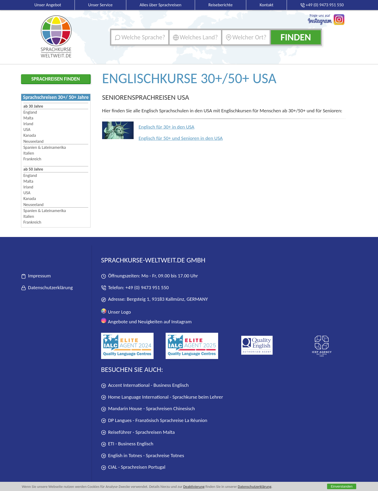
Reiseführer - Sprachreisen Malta (138, 432)
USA (26, 129)
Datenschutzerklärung (254, 486)
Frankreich (32, 158)
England (30, 112)
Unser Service (100, 5)
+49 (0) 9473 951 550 (147, 287)
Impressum (36, 276)
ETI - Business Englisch (127, 444)
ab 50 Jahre (33, 169)
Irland (28, 123)
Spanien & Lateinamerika (44, 147)
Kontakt (267, 5)
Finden (295, 37)
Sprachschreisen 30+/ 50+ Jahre (56, 97)
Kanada (29, 135)
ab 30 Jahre (33, 106)
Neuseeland (33, 141)
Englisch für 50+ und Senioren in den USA (181, 138)
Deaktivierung (193, 486)
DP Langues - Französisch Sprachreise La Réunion (154, 420)
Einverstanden (341, 486)
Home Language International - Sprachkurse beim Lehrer (162, 397)
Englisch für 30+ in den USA (167, 127)
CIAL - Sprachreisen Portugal (133, 467)
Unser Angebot (47, 5)
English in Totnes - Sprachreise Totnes (142, 455)
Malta (28, 117)
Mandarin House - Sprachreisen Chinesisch (148, 408)
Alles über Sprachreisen (160, 5)
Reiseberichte (220, 5)
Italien (28, 153)
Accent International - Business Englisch (145, 385)
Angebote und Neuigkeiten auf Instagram (146, 321)
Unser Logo (116, 311)
